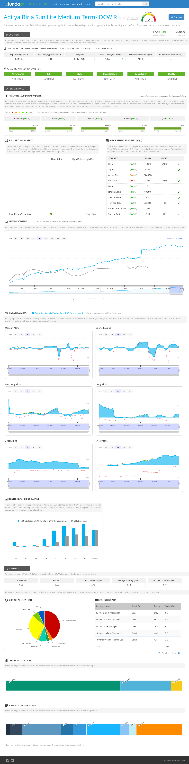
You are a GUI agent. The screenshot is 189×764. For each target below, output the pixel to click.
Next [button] (174, 653)
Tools (87, 4)
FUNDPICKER (39, 4)
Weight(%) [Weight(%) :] (170, 606)
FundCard (77, 4)
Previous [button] (166, 653)
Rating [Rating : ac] (157, 606)
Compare (64, 4)
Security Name (103, 606)
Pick (55, 4)
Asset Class (137, 606)
